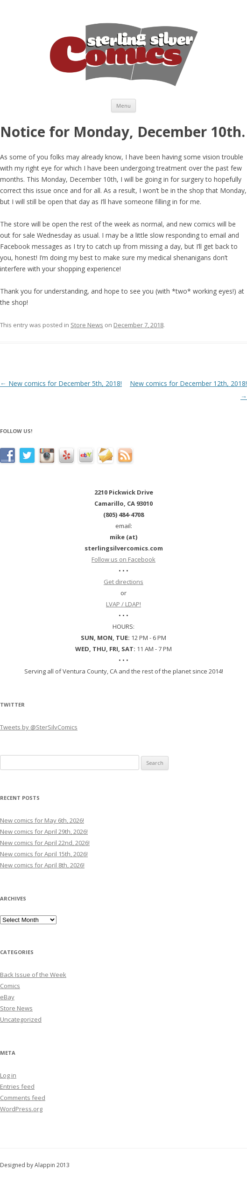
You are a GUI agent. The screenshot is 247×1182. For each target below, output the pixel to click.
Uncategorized (21, 1019)
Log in (8, 1075)
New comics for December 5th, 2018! (61, 383)
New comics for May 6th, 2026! (42, 820)
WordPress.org (21, 1109)
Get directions (123, 581)
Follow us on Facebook (123, 559)
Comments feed (22, 1097)
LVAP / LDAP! (123, 604)
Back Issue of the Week (33, 974)
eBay (7, 997)
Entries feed (17, 1086)
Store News (87, 325)
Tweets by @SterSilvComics (39, 727)
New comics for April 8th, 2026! (42, 865)
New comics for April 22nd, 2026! (45, 842)
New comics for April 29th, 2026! (44, 831)
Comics (10, 986)
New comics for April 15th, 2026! (44, 854)
